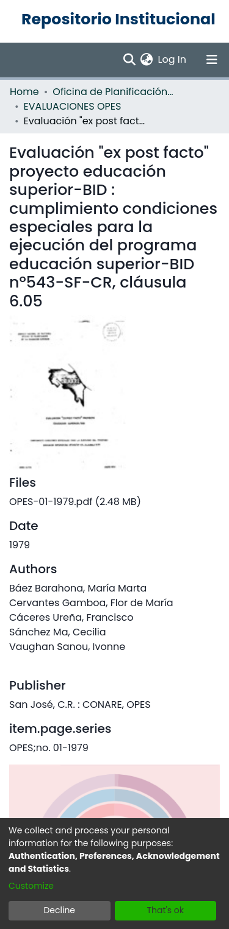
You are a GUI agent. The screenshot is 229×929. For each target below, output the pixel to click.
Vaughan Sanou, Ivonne (67, 647)
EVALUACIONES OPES (73, 106)
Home (24, 92)
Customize (31, 886)
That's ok (165, 910)
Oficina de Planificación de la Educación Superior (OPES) (114, 92)
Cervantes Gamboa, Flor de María (91, 603)
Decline (59, 910)
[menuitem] (146, 59)
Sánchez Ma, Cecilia (57, 632)
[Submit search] (129, 59)
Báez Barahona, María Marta (78, 588)
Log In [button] (172, 59)
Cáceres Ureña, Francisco (71, 617)
